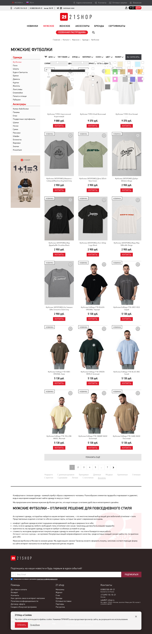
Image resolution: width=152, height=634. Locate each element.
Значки (16, 146)
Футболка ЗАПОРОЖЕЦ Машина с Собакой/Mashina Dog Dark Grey (59, 180)
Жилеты (16, 86)
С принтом (48, 478)
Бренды (99, 26)
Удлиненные (122, 474)
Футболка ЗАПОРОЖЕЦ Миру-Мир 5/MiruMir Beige (126, 244)
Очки (15, 116)
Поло (15, 65)
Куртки (16, 82)
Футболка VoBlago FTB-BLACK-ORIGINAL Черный (93, 308)
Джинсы (16, 79)
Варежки (17, 143)
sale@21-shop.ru (107, 600)
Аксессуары (82, 26)
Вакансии (137, 3)
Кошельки (17, 150)
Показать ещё (93, 457)
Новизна (62, 64)
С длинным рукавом (65, 474)
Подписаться (131, 574)
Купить (59, 125)
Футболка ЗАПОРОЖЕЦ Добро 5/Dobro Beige (126, 180)
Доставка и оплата (19, 589)
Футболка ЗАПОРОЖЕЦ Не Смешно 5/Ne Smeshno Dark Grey (59, 308)
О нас (58, 595)
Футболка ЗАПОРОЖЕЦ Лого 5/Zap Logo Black (93, 244)
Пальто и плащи (20, 96)
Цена (70, 64)
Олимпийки (18, 93)
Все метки (102, 478)
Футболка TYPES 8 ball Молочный (93, 114)
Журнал (59, 592)
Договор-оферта (18, 604)
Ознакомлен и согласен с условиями (35, 579)
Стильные (136, 474)
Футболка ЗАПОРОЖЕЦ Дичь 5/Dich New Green (92, 180)
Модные (109, 474)
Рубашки (17, 99)
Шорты (16, 69)
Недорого (48, 474)
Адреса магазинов (84, 3)
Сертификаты (117, 26)
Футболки (17, 62)
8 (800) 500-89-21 (36, 8)
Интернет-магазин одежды (24, 534)
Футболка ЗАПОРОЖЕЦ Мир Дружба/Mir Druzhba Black (59, 244)
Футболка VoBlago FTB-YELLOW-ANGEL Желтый (59, 437)
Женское (64, 26)
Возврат (14, 592)
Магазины (60, 589)
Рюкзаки (16, 133)
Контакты (102, 3)
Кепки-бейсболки (21, 109)
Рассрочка (60, 607)
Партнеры (60, 604)
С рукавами (62, 478)
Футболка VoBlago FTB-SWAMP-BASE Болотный (92, 437)
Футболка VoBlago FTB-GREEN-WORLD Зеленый (93, 373)
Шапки (16, 122)
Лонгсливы (17, 89)
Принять (21, 625)
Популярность (89, 64)
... (101, 467)
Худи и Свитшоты (20, 72)
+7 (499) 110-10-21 (20, 8)
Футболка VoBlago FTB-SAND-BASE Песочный (126, 437)
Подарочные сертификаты (24, 119)
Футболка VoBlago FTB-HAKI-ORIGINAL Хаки (59, 373)
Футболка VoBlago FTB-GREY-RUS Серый (126, 308)
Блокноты (17, 139)
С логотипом (88, 478)
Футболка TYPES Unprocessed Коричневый (59, 115)
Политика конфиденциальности (24, 601)
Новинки (32, 26)
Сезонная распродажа (72, 32)
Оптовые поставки (63, 601)
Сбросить (134, 57)
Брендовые (84, 474)
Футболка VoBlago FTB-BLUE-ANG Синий (126, 373)
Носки (15, 126)
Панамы (16, 112)
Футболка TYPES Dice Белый (127, 114)
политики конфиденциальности (47, 579)
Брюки (16, 75)
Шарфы (16, 136)
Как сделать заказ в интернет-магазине (28, 598)
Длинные (97, 474)
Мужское (48, 26)
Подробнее (35, 625)
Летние (75, 478)
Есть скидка (102, 64)
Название (78, 64)
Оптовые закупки (119, 3)
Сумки (15, 129)
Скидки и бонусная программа (24, 607)
